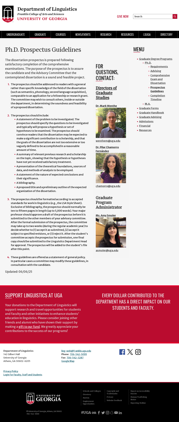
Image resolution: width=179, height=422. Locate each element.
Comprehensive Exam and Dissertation (160, 79)
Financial (144, 125)
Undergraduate (16, 34)
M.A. (147, 103)
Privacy (110, 397)
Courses (61, 34)
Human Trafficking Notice (139, 398)
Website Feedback (114, 400)
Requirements (159, 66)
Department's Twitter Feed (130, 352)
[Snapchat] (112, 412)
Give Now (123, 16)
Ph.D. (148, 62)
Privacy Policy (10, 371)
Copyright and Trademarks (113, 392)
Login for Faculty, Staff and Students (22, 374)
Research (105, 34)
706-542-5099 (78, 354)
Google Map (67, 361)
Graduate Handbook (151, 112)
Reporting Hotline (138, 403)
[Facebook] (99, 412)
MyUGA (86, 398)
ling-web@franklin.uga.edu (76, 350)
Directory (166, 34)
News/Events (82, 34)
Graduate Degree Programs (155, 59)
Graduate (40, 34)
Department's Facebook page (122, 352)
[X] (103, 412)
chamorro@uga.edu (108, 186)
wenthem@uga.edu (108, 140)
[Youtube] (116, 412)
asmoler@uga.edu (107, 250)
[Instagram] (107, 412)
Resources (127, 34)
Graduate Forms (149, 108)
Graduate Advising (150, 117)
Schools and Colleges (92, 391)
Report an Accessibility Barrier (140, 392)
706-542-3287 (75, 357)
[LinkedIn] (120, 412)
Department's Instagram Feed (138, 352)
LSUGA (147, 34)
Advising (155, 71)
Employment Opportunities (88, 402)
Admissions (146, 121)
